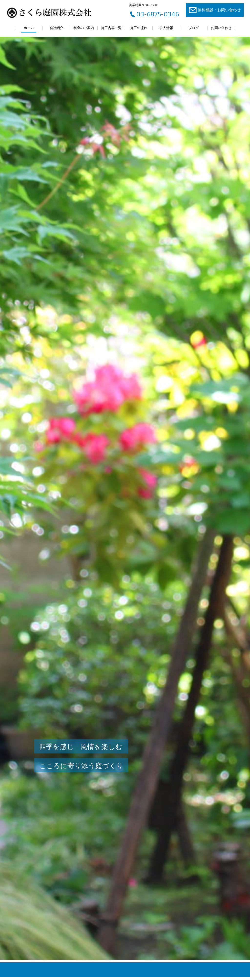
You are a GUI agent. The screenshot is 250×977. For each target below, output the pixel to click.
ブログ (193, 28)
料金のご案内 (83, 28)
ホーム (29, 28)
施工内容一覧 (111, 28)
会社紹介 (56, 28)
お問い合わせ (221, 28)
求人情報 (166, 28)
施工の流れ (138, 28)
